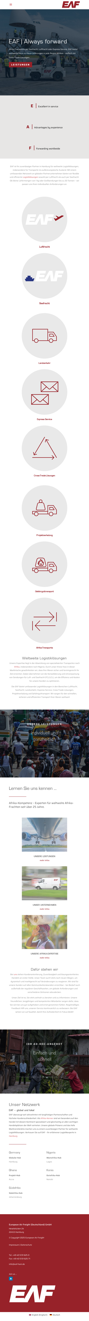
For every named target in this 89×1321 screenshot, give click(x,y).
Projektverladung (44, 535)
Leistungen (21, 65)
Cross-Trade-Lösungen (44, 475)
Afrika (17, 660)
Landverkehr (44, 363)
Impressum (14, 1244)
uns (15, 967)
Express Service (44, 419)
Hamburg (13, 1130)
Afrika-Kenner (47, 1112)
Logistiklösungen (30, 173)
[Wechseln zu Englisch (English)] (38, 1315)
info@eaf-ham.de (17, 1264)
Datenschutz (26, 1244)
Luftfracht (44, 247)
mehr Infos (44, 858)
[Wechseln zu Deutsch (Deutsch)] (55, 1315)
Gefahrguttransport (44, 591)
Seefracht (44, 303)
